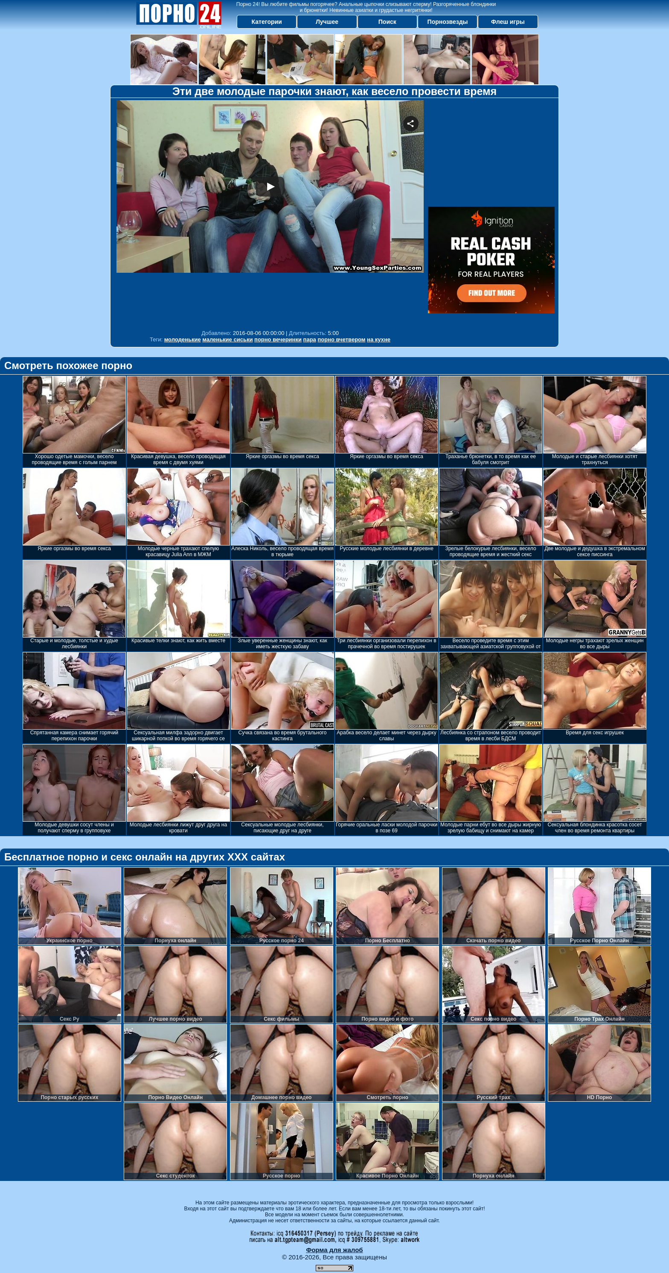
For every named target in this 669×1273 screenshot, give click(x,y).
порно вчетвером (341, 339)
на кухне (378, 339)
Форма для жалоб (334, 1249)
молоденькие (182, 339)
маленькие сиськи (227, 339)
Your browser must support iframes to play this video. (270, 213)
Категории (267, 21)
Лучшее (327, 21)
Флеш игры (508, 21)
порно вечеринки (278, 339)
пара (309, 339)
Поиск (387, 21)
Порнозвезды (448, 21)
